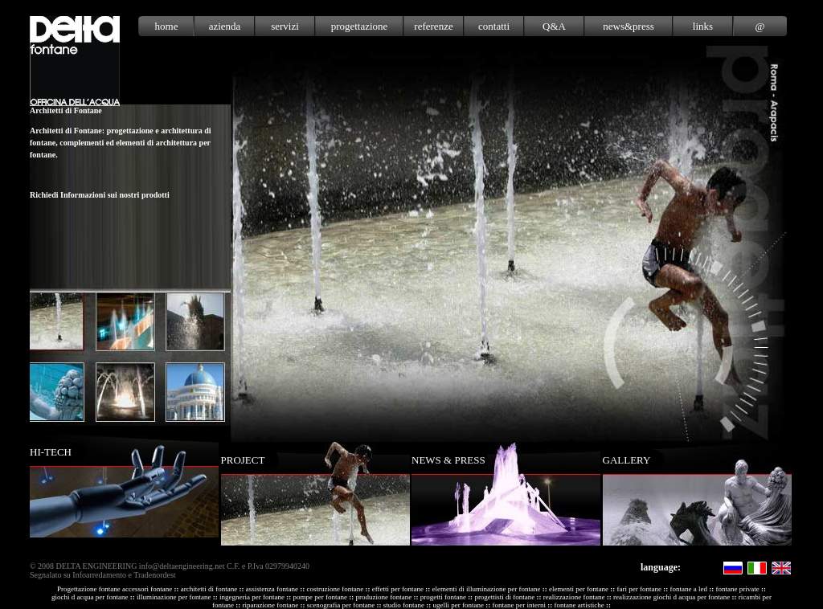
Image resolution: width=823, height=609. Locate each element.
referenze (433, 26)
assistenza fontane (272, 589)
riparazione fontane (271, 605)
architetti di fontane (209, 589)
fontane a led (687, 589)
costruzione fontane (335, 589)
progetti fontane (443, 597)
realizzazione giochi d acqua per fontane (671, 597)
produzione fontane (383, 597)
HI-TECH (51, 452)
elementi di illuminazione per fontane (486, 589)
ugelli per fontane (457, 605)
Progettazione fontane (89, 589)
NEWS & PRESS (448, 460)
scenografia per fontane (341, 605)
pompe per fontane (319, 597)
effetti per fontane (398, 589)
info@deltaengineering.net (182, 566)
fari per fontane (638, 589)
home (166, 26)
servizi (285, 26)
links (703, 26)
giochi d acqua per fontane (89, 597)
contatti (494, 26)
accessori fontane (147, 589)
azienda (225, 26)
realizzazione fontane (574, 597)
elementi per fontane (578, 589)
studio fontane (403, 605)
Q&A (554, 26)
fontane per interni (518, 605)
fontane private (737, 589)
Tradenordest (154, 574)
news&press (628, 26)
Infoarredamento (99, 574)
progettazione (359, 26)
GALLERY (627, 460)
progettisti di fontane (504, 597)
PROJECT (243, 460)
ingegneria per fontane (252, 597)
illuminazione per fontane (174, 597)
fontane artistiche (579, 605)
